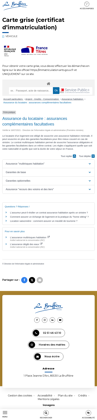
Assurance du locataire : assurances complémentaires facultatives (37, 102)
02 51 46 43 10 (47, 333)
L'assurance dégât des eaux (26, 244)
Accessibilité (45, 395)
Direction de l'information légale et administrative (24, 264)
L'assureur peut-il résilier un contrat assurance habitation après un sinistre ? (49, 212)
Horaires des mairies (47, 345)
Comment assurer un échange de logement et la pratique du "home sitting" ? (49, 216)
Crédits (82, 395)
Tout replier (68, 156)
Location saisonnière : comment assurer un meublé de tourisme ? (43, 221)
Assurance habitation (73, 99)
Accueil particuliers (13, 99)
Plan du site (65, 395)
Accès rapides (87, 6)
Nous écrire (47, 356)
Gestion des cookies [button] (20, 395)
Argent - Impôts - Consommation (42, 99)
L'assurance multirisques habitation (30, 237)
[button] (48, 164)
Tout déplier (87, 156)
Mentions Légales (48, 399)
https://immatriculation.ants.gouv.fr (52, 70)
